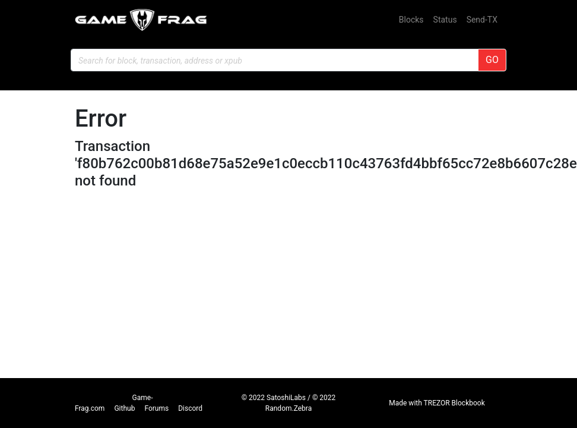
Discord (190, 408)
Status (445, 19)
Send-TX (482, 19)
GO (492, 59)
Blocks (411, 19)
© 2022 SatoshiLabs (274, 398)
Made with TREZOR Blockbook (436, 403)
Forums (156, 408)
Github (124, 408)
